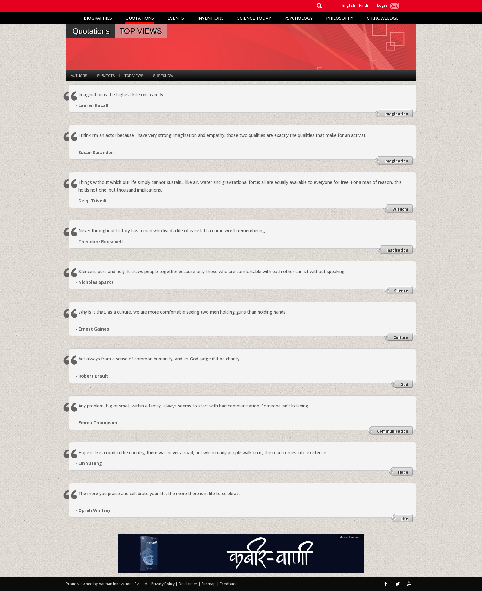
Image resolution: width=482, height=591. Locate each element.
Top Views (133, 75)
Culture (400, 337)
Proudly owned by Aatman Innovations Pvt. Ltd (106, 583)
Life (404, 519)
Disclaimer (188, 583)
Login (382, 5)
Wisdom (400, 209)
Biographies (98, 18)
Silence (401, 290)
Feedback (228, 583)
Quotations (139, 18)
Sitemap (209, 583)
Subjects (106, 75)
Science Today (254, 18)
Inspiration (397, 250)
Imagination (396, 114)
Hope (403, 472)
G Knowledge (382, 18)
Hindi (363, 5)
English (348, 5)
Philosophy (339, 18)
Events (176, 18)
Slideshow (163, 75)
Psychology (298, 18)
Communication (392, 431)
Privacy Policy (163, 583)
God (404, 384)
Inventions (210, 18)
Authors (79, 75)
